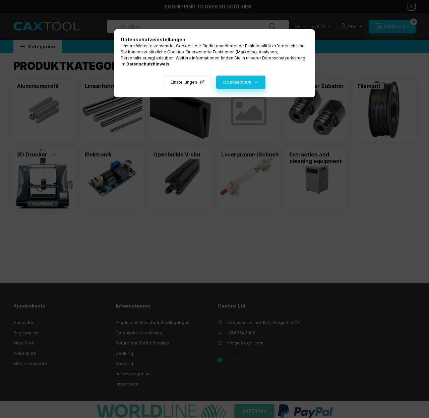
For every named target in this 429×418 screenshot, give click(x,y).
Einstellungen (184, 82)
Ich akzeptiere (237, 82)
